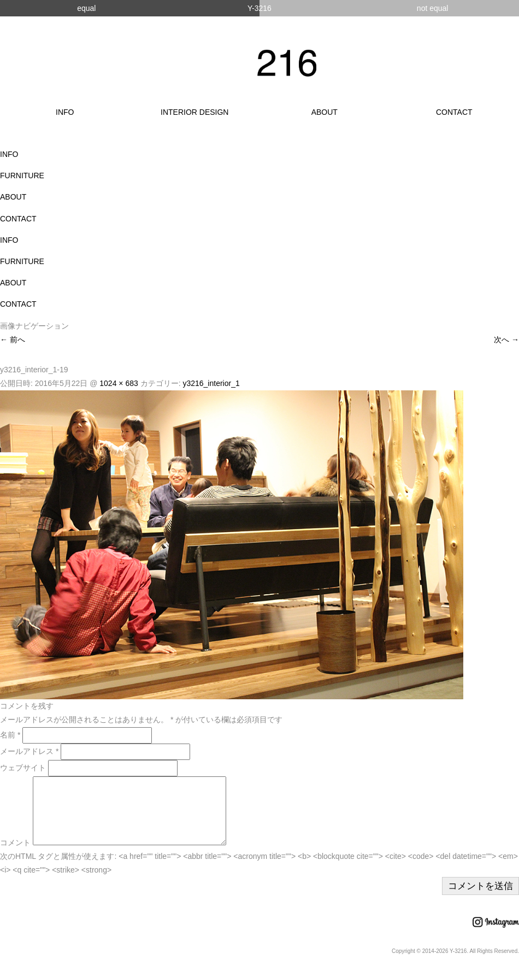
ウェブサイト (23, 767)
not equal (433, 8)
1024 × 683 (118, 383)
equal (86, 8)
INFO (65, 112)
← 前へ (12, 339)
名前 (10, 734)
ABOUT (324, 112)
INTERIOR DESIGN (194, 112)
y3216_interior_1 (210, 383)
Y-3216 (259, 8)
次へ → (506, 339)
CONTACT (454, 112)
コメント (15, 855)
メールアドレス (29, 751)
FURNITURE (22, 175)
